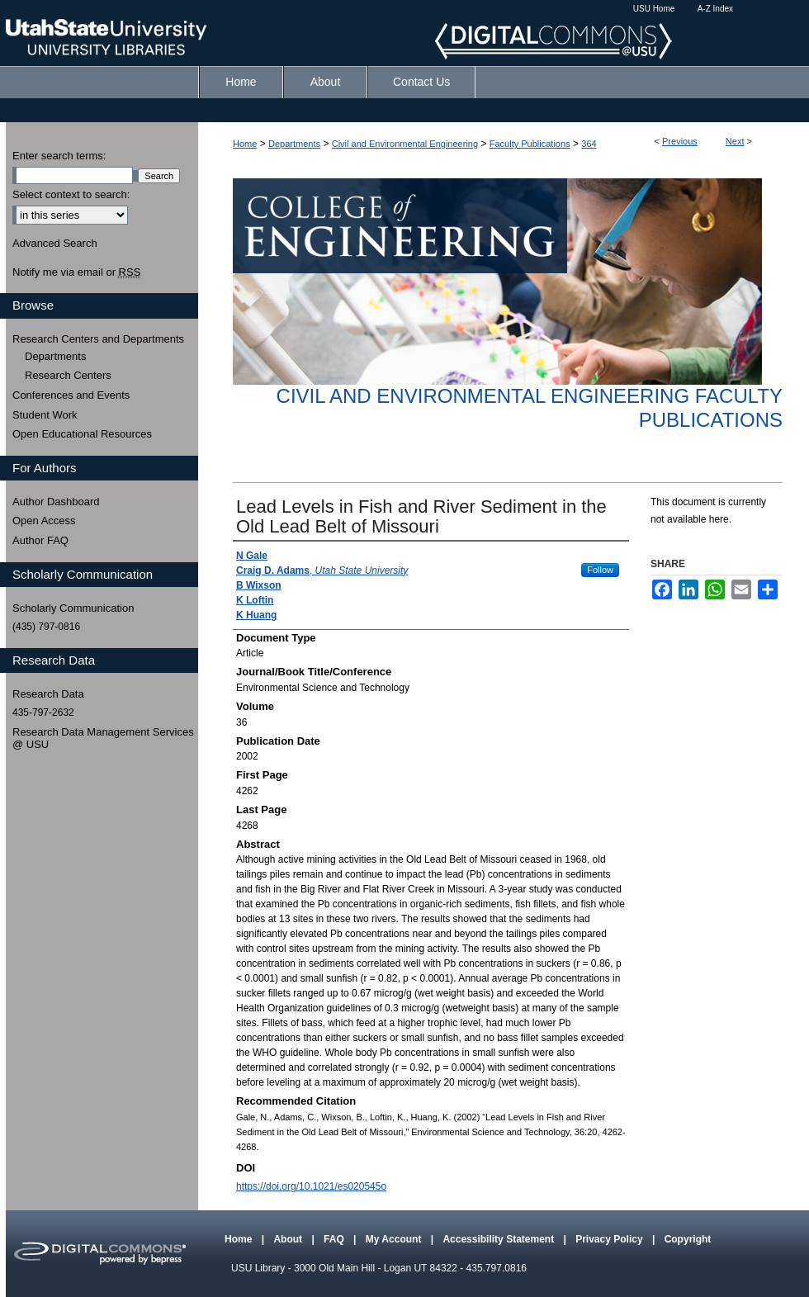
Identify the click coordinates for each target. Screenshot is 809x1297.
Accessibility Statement (499, 1239)
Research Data (48, 694)
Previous (680, 141)
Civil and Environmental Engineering (405, 144)
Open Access (44, 520)
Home (245, 144)
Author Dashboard (56, 501)
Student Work (45, 415)
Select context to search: (71, 194)
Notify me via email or (76, 272)
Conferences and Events (71, 395)
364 (588, 144)
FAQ (335, 1239)
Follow (600, 570)
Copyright (688, 1239)
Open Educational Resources (82, 434)
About (289, 1239)
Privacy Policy (610, 1239)
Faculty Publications (530, 144)
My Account (395, 1239)
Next (735, 141)
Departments (294, 144)
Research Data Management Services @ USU (103, 738)
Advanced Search (54, 243)
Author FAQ (40, 540)
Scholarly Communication (73, 608)
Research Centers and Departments (98, 339)
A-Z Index (715, 8)
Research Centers (68, 375)
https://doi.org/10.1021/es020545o (311, 1186)
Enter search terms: (59, 155)
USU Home (654, 8)
